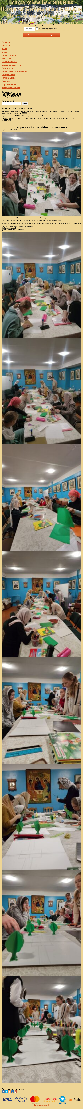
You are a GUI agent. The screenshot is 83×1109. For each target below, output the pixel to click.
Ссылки (6, 81)
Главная (6, 42)
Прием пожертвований (41, 1105)
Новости (6, 45)
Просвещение (8, 68)
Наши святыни (9, 55)
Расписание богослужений (14, 71)
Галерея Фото (8, 74)
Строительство (9, 84)
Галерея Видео (9, 78)
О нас (4, 52)
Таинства (6, 58)
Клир (4, 48)
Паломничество (9, 61)
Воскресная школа (11, 87)
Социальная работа (11, 65)
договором (48, 29)
